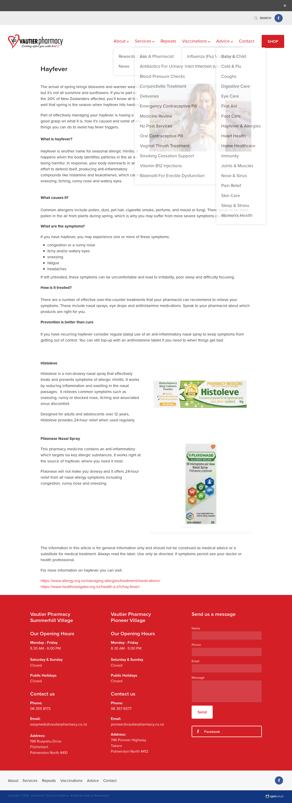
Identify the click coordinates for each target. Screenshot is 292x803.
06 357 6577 (121, 708)
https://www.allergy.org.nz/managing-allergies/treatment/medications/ (100, 580)
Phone (196, 644)
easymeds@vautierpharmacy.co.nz (58, 724)
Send (202, 712)
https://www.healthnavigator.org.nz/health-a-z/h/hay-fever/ (90, 586)
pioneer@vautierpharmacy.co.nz (137, 724)
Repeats (168, 41)
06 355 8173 (40, 708)
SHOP (273, 41)
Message (198, 677)
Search (262, 18)
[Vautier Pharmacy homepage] (35, 41)
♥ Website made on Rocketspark (90, 795)
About (121, 41)
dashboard (37, 795)
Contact (246, 41)
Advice (224, 41)
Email (195, 661)
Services (145, 41)
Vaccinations (196, 41)
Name (196, 628)
